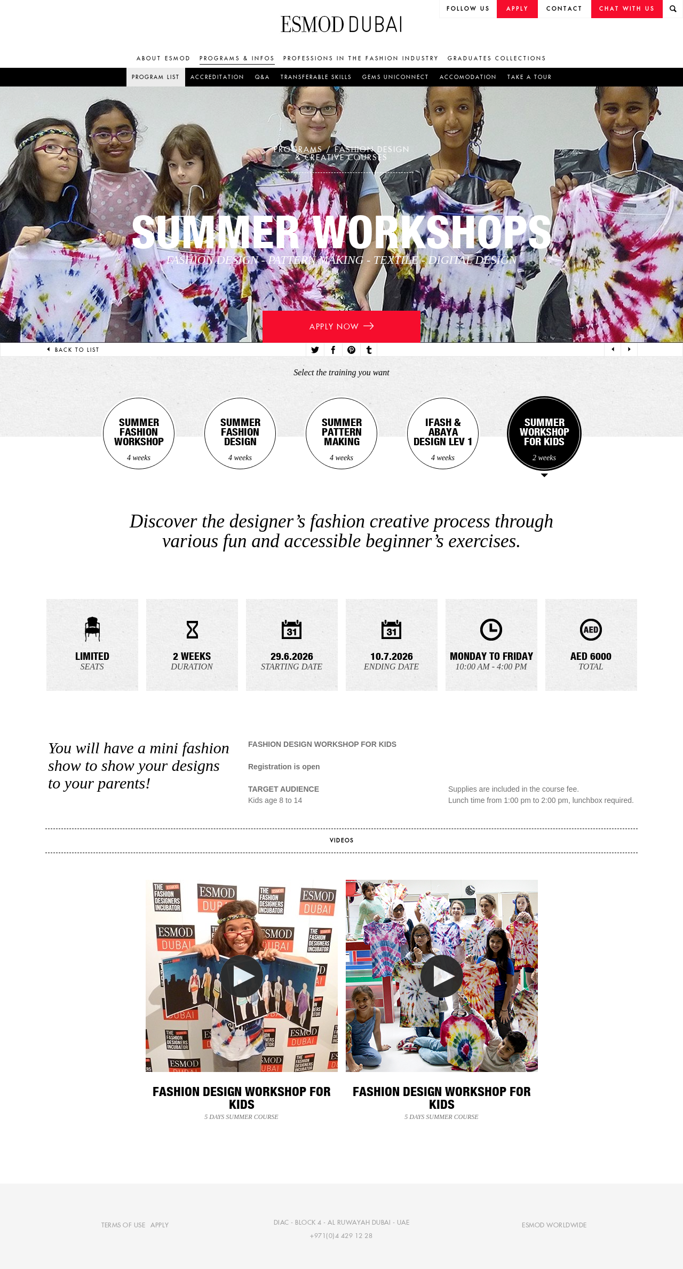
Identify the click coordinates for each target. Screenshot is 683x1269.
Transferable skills (316, 77)
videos (342, 840)
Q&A (262, 77)
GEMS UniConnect (395, 77)
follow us (468, 8)
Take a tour (529, 77)
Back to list (72, 350)
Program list (156, 77)
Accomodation (468, 77)
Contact (564, 8)
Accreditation (217, 77)
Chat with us (627, 8)
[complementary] (567, 1189)
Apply (517, 8)
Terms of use (123, 1224)
